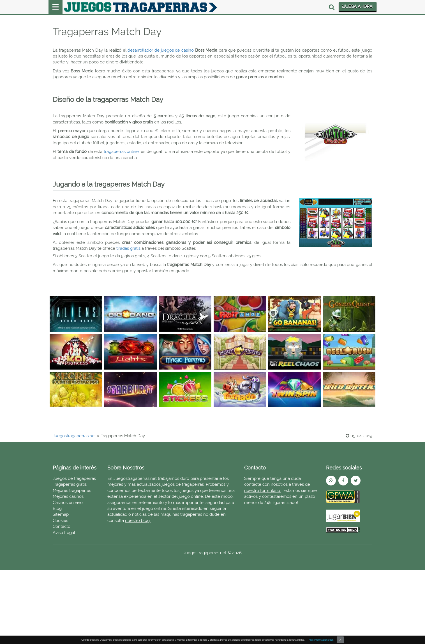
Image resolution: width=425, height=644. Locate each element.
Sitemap (61, 514)
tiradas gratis (129, 248)
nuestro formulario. (262, 490)
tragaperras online (121, 151)
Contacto (61, 526)
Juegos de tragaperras (74, 478)
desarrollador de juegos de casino (161, 50)
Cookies (60, 520)
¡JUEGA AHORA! (357, 6)
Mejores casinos (68, 496)
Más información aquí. (321, 639)
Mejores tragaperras (72, 490)
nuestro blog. (138, 520)
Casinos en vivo (68, 502)
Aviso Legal (64, 532)
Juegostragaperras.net (74, 435)
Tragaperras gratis (70, 484)
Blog (57, 508)
